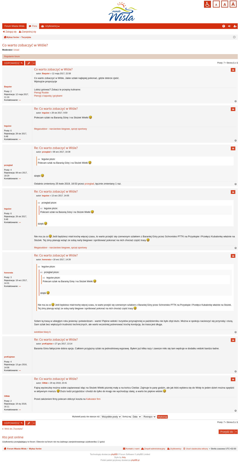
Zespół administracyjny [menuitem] (154, 449)
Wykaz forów (35, 449)
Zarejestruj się (29, 31)
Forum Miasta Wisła (14, 26)
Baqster (8, 86)
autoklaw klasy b (42, 332)
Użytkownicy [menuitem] (175, 449)
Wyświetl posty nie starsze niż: (97, 416)
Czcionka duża (233, 4)
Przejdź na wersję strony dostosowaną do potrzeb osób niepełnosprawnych (207, 4)
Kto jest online (12, 437)
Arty (124, 457)
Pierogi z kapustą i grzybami (48, 96)
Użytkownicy (51, 26)
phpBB (114, 454)
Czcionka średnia (224, 4)
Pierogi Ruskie (41, 92)
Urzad (16, 50)
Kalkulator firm (93, 399)
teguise (7, 126)
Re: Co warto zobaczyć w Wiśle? (56, 109)
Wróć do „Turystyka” (13, 429)
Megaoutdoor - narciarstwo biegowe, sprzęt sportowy (60, 129)
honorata (8, 272)
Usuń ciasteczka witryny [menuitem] (197, 449)
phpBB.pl (135, 460)
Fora (34, 26)
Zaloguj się (11, 31)
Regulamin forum (12, 56)
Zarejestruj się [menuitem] (236, 27)
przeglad (8, 165)
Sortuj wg (132, 416)
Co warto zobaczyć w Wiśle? (25, 45)
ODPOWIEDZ (12, 63)
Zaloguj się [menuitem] (230, 27)
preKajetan (9, 357)
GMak (7, 396)
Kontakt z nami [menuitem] (133, 449)
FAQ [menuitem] (224, 27)
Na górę (236, 101)
